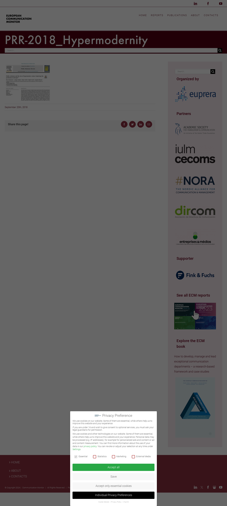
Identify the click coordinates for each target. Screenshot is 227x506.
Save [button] (114, 475)
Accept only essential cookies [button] (114, 484)
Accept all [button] (113, 466)
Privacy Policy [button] (116, 501)
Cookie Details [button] (104, 501)
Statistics (100, 455)
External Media (141, 455)
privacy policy (90, 445)
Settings (77, 448)
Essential (80, 455)
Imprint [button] (126, 501)
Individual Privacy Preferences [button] (113, 494)
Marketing (119, 455)
